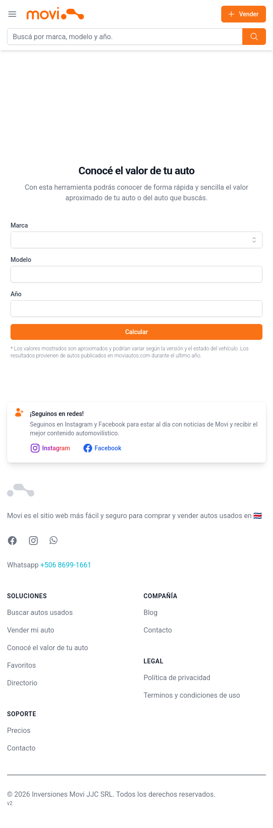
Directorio (22, 683)
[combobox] (136, 240)
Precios (19, 730)
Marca (19, 225)
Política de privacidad (177, 677)
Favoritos (21, 665)
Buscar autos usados (40, 612)
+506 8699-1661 (65, 565)
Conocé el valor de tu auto (47, 648)
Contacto (21, 748)
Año (16, 294)
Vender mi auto (30, 630)
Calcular (136, 331)
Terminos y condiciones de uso (192, 695)
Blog (151, 612)
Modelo (21, 259)
